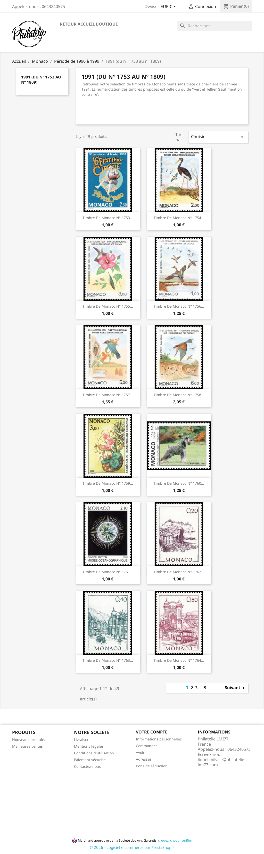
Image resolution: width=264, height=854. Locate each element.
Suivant (235, 688)
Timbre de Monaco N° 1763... (107, 660)
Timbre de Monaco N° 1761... (107, 571)
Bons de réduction (152, 765)
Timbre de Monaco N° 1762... (179, 571)
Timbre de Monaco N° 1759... (107, 483)
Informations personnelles (159, 739)
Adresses (144, 759)
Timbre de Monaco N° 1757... (107, 394)
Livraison (81, 739)
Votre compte (151, 732)
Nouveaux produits (28, 739)
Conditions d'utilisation (94, 753)
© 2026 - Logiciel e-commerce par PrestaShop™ (132, 847)
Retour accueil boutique (89, 24)
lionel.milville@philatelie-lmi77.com (221, 762)
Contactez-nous (87, 766)
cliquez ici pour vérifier (175, 840)
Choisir (218, 137)
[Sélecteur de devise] (169, 7)
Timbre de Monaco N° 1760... (179, 483)
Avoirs (141, 752)
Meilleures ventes (27, 746)
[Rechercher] (214, 26)
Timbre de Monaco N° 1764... (179, 660)
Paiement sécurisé (90, 759)
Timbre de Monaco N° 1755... (107, 306)
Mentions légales (89, 746)
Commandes (147, 745)
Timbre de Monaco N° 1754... (179, 217)
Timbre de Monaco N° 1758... (179, 394)
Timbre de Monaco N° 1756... (179, 306)
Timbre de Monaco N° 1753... (107, 217)
